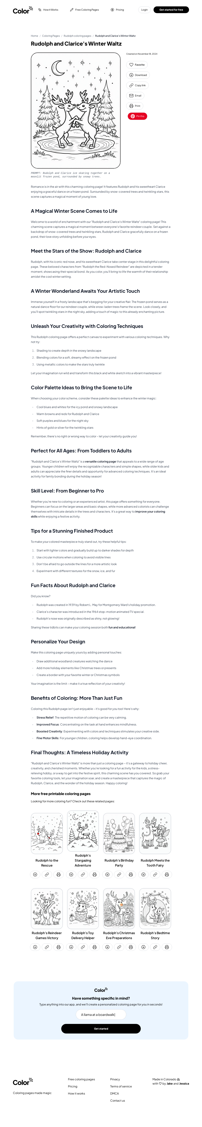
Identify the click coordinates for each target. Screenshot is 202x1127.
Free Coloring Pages (84, 10)
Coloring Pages (51, 35)
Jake (170, 1083)
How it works (76, 1093)
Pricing (117, 10)
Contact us (117, 1100)
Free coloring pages (81, 1079)
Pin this (137, 116)
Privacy (115, 1079)
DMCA (114, 1093)
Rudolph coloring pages (77, 35)
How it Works (48, 10)
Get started (101, 1028)
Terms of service (121, 1086)
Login (144, 9)
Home (34, 35)
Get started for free (171, 9)
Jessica (184, 1083)
